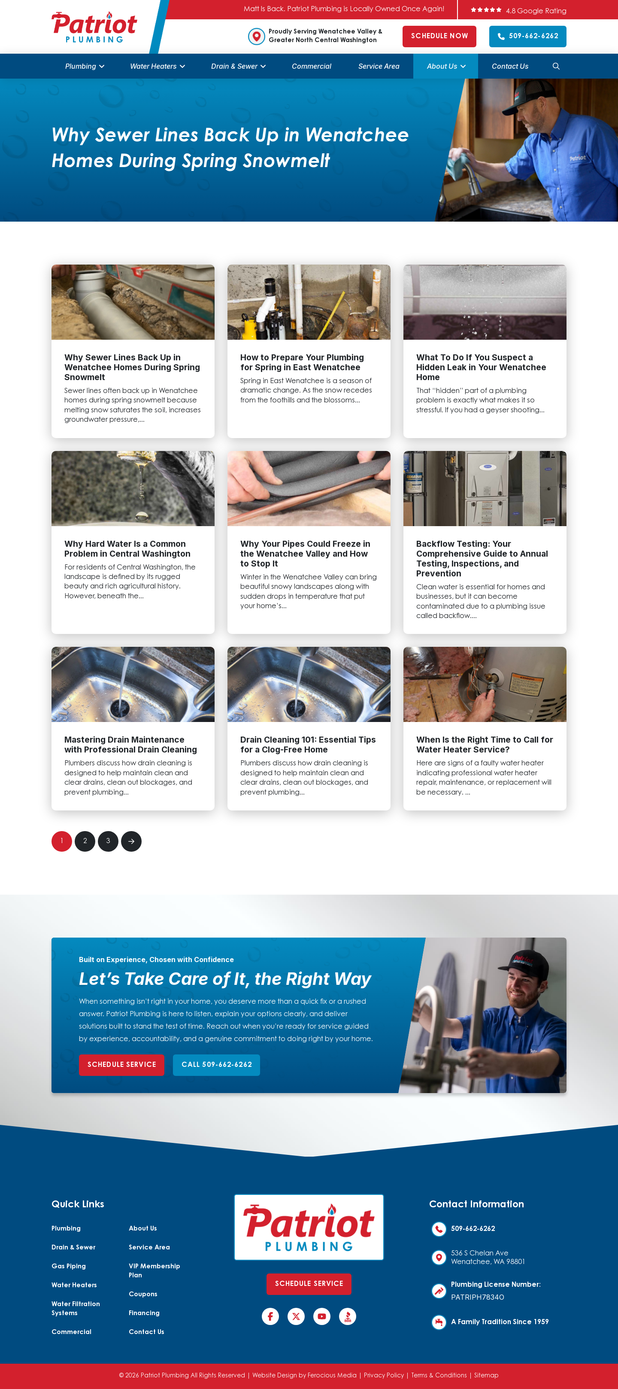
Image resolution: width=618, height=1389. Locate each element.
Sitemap (486, 1376)
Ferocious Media (332, 1376)
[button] (556, 66)
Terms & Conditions (439, 1376)
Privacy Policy (384, 1376)
